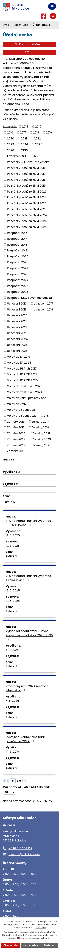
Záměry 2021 (41, 433)
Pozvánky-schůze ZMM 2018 (26, 180)
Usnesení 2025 (17, 345)
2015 (38, 126)
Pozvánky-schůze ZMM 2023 (27, 209)
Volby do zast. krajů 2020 (24, 386)
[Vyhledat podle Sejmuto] (29, 489)
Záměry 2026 (16, 451)
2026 (10, 150)
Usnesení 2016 (17, 303)
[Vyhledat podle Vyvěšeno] (29, 477)
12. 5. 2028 (13, 546)
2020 (10, 138)
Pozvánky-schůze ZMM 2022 (27, 203)
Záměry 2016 (16, 421)
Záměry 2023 (41, 439)
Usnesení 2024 (17, 339)
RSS (40, 52)
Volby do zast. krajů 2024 (24, 392)
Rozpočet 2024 (17, 280)
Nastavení (49, 945)
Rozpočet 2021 (17, 262)
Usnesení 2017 (43, 303)
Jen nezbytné (30, 945)
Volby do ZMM (17, 404)
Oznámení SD (16, 156)
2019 (49, 132)
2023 (10, 144)
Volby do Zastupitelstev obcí (27, 398)
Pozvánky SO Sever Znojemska (28, 162)
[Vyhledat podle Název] (29, 465)
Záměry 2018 (16, 427)
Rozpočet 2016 (17, 233)
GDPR (24, 150)
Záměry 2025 (42, 445)
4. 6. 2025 (12, 701)
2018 (36, 132)
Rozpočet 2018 (17, 244)
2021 (24, 138)
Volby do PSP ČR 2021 (22, 374)
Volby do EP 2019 (18, 357)
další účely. (41, 927)
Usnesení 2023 (17, 333)
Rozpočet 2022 (17, 268)
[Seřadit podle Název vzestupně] (15, 458)
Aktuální (11, 556)
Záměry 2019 (40, 427)
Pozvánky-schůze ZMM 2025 (27, 221)
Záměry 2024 (16, 445)
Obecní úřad (21, 25)
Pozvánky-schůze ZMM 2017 (26, 174)
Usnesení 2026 (17, 351)
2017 (23, 132)
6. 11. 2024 (12, 650)
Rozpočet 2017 (17, 239)
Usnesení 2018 (17, 309)
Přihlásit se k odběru (35, 44)
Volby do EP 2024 (19, 363)
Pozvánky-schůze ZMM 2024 (27, 215)
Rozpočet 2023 (17, 274)
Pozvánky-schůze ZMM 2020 (27, 191)
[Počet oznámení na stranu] (9, 792)
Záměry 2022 (16, 439)
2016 (10, 132)
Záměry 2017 (40, 421)
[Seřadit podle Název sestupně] (15, 460)
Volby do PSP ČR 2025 (22, 380)
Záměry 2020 (16, 433)
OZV (35, 156)
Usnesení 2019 (43, 309)
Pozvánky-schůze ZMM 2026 (27, 227)
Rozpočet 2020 (17, 256)
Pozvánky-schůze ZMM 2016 (26, 168)
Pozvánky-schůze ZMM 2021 (26, 197)
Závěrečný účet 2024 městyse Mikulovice (27, 688)
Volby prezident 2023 (22, 416)
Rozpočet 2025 (17, 286)
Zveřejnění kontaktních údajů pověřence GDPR (26, 739)
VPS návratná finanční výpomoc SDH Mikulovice (28, 523)
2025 (38, 144)
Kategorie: (10, 126)
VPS (46, 416)
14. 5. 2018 (12, 752)
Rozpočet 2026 (17, 292)
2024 (24, 144)
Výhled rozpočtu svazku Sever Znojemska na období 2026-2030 (29, 635)
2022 (37, 138)
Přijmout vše (10, 945)
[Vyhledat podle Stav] (29, 502)
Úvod (6, 25)
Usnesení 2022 (17, 327)
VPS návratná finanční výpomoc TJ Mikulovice (28, 578)
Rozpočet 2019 (17, 250)
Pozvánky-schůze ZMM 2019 (26, 186)
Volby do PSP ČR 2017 (22, 368)
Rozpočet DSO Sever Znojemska (29, 297)
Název (8, 459)
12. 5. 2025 (13, 535)
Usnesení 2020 (17, 315)
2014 (25, 126)
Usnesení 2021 (17, 321)
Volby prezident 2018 (21, 410)
